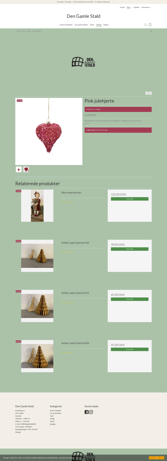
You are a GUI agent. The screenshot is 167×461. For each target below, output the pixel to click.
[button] (147, 93)
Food (51, 416)
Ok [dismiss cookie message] (156, 458)
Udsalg (52, 419)
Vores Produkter (55, 411)
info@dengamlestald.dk (28, 424)
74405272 (26, 419)
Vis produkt (129, 199)
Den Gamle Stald (83, 16)
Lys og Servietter (55, 413)
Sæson (52, 421)
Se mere (52, 424)
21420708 (25, 421)
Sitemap (18, 432)
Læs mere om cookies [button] (66, 458)
